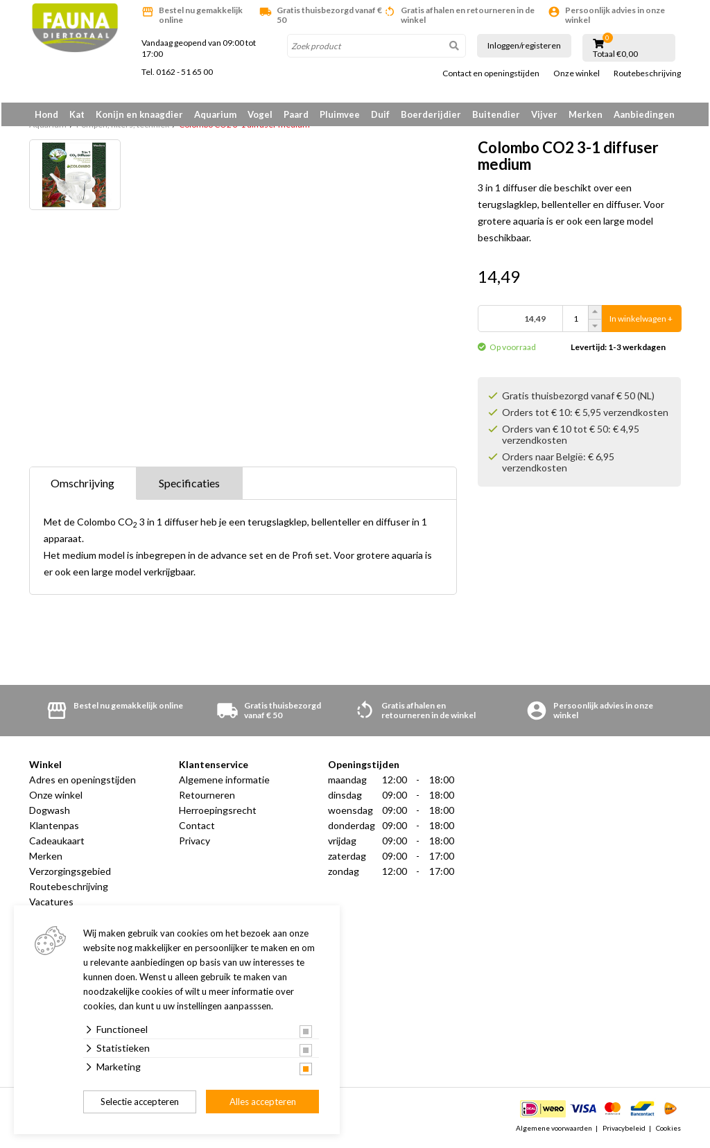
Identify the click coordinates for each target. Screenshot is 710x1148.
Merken (586, 114)
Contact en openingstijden (490, 73)
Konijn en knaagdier (139, 114)
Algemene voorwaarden (554, 1130)
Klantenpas (54, 828)
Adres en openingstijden (82, 782)
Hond (46, 114)
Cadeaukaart (57, 843)
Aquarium (215, 114)
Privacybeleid (624, 1130)
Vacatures (51, 904)
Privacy (194, 843)
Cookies (668, 1130)
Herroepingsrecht (218, 813)
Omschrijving (82, 485)
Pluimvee (340, 114)
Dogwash (49, 813)
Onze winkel (576, 73)
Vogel (260, 114)
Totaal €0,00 (615, 54)
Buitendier (496, 114)
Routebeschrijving (647, 73)
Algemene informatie (224, 782)
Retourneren (207, 797)
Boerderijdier (431, 114)
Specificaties (189, 485)
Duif (380, 114)
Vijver (544, 114)
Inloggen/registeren (524, 45)
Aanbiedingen (644, 114)
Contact (197, 828)
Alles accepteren (263, 1101)
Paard (296, 114)
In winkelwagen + (641, 321)
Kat (77, 114)
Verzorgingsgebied (70, 874)
